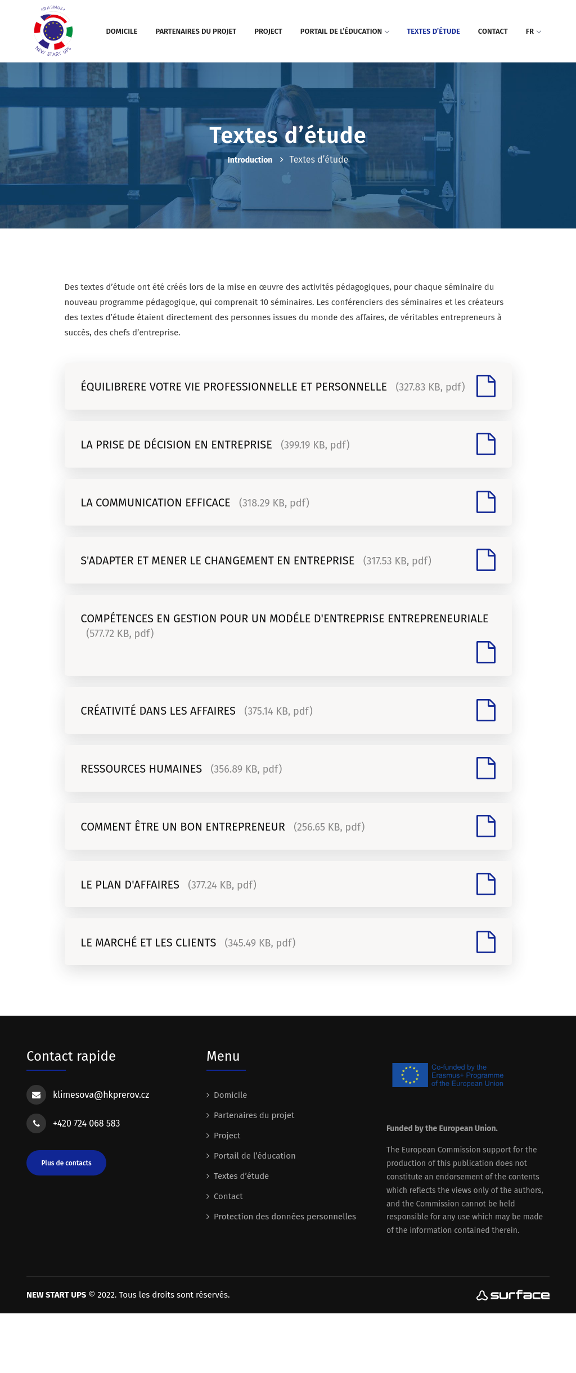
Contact (493, 31)
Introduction (250, 160)
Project (268, 31)
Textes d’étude (433, 31)
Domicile (121, 31)
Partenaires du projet (195, 31)
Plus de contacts (66, 1222)
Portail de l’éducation (344, 31)
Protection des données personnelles (285, 1276)
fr (533, 31)
